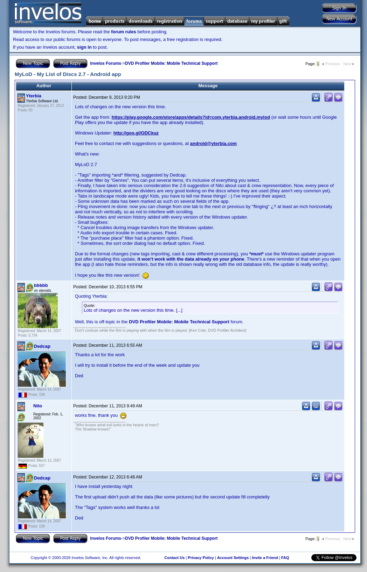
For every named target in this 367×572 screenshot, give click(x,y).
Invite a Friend (265, 558)
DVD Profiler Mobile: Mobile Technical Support (171, 63)
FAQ (285, 558)
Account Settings (233, 558)
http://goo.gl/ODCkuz (136, 133)
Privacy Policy (201, 558)
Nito (37, 405)
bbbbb (41, 285)
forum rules (123, 31)
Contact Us (174, 558)
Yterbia (33, 95)
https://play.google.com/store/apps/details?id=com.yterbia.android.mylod (191, 117)
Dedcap (42, 346)
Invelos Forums (105, 63)
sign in (84, 47)
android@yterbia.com (213, 143)
